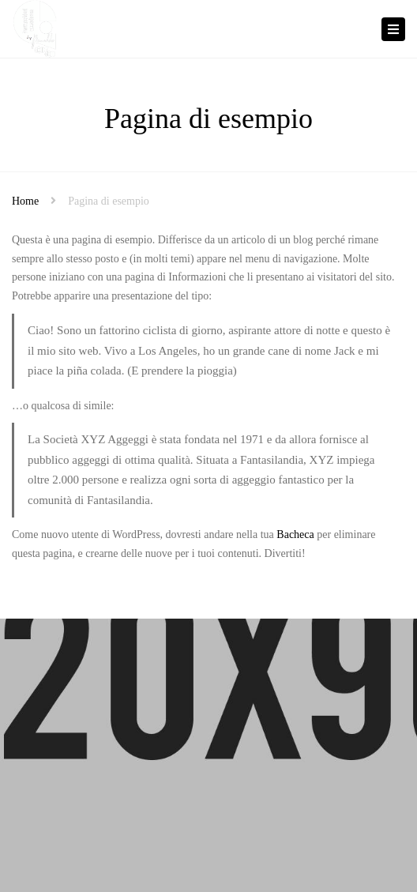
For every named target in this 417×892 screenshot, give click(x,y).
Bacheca (295, 534)
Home (25, 201)
